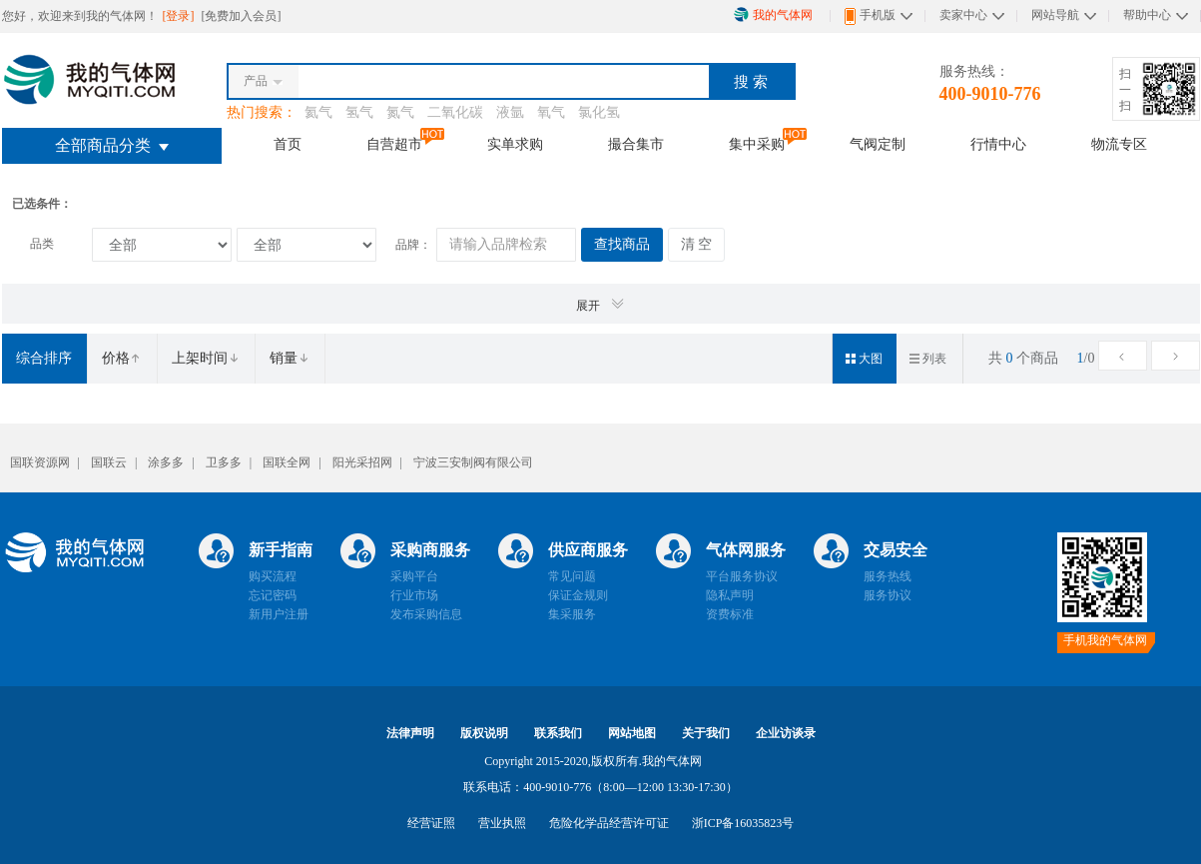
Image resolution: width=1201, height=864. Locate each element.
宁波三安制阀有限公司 (473, 462)
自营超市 (394, 144)
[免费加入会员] (242, 16)
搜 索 (751, 82)
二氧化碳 (455, 112)
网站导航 (1055, 15)
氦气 (318, 112)
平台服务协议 (742, 576)
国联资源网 (40, 462)
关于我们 (706, 733)
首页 (287, 144)
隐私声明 (730, 595)
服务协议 (887, 595)
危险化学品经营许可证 (609, 823)
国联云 (109, 462)
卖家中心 (963, 15)
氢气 (359, 112)
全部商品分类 (112, 145)
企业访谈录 (786, 733)
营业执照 (502, 823)
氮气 (400, 112)
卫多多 (224, 462)
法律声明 (410, 733)
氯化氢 (599, 112)
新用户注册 (278, 614)
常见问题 (572, 576)
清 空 (697, 244)
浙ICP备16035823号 (743, 823)
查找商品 (622, 244)
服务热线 (887, 576)
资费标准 (730, 614)
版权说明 (484, 733)
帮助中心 (1147, 15)
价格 (122, 358)
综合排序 (44, 358)
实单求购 (515, 144)
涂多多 (166, 462)
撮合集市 (636, 144)
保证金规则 (578, 595)
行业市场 (414, 595)
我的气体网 (773, 14)
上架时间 (206, 358)
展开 (601, 304)
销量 (289, 358)
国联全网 (286, 462)
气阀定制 (877, 144)
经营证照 (431, 823)
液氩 (510, 112)
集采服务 (572, 614)
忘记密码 (273, 595)
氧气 (551, 112)
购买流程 (273, 576)
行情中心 (998, 144)
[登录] (180, 16)
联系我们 (558, 733)
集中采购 (757, 144)
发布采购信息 (426, 614)
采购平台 (414, 576)
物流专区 (1119, 144)
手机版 (870, 16)
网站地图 (632, 733)
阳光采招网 (362, 462)
